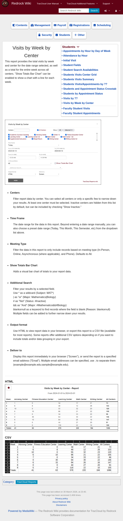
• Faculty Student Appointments (81, 113)
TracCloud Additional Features (81, 3)
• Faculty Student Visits (76, 108)
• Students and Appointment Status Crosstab (89, 88)
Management (40, 25)
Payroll (59, 25)
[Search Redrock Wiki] (74, 10)
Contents (19, 25)
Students (62, 35)
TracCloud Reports (26, 482)
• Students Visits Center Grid (79, 74)
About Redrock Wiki (61, 502)
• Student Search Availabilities (80, 70)
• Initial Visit (69, 60)
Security (45, 35)
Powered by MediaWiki (21, 511)
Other (79, 35)
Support (106, 3)
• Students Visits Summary (78, 79)
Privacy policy (61, 498)
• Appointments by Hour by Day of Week (86, 51)
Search (94, 10)
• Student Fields (71, 65)
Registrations (79, 25)
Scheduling (102, 25)
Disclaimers (61, 505)
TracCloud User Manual (48, 3)
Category (8, 481)
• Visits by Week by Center (78, 103)
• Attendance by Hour (74, 55)
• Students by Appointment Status (82, 93)
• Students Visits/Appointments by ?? (84, 84)
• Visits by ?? (70, 98)
